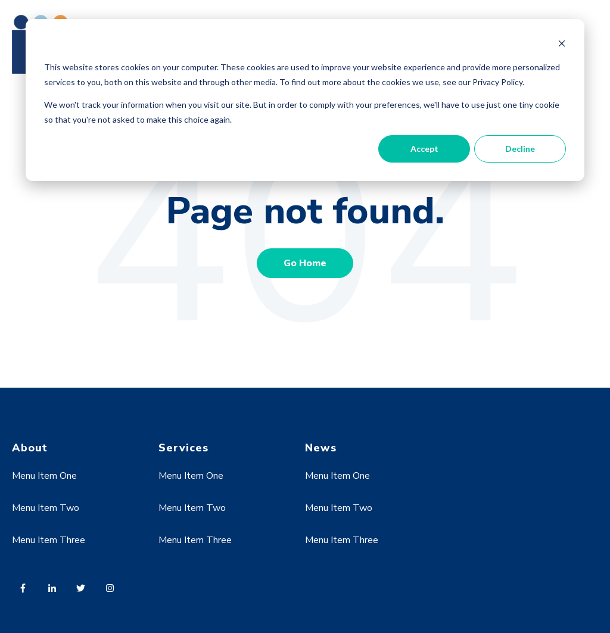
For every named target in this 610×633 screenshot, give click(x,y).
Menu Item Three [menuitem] (48, 540)
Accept (424, 149)
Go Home (305, 263)
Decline (520, 149)
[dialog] (305, 100)
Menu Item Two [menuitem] (45, 507)
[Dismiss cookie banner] (562, 45)
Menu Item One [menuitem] (44, 475)
